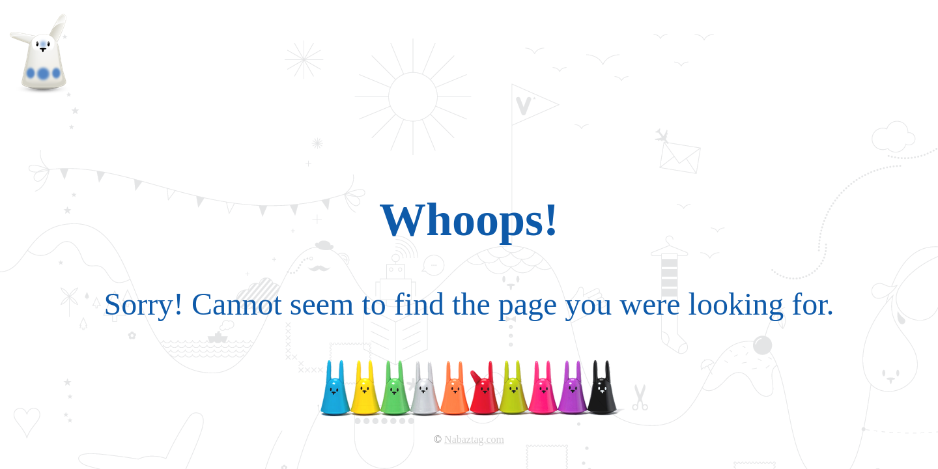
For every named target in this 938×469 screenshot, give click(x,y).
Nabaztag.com (474, 439)
